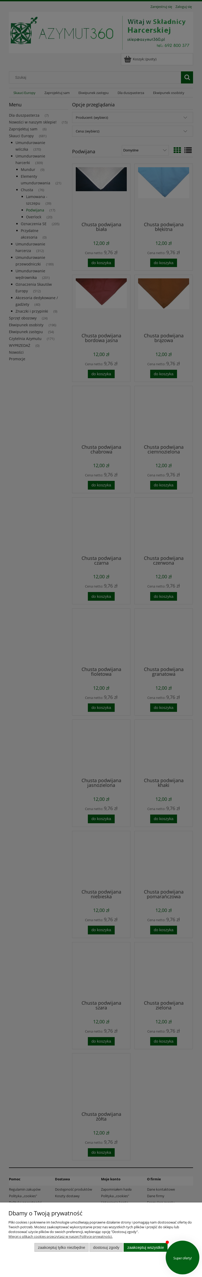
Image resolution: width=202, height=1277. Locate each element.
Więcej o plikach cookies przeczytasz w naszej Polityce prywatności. (60, 1236)
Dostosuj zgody (106, 1247)
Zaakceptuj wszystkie (145, 1247)
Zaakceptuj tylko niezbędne (61, 1247)
